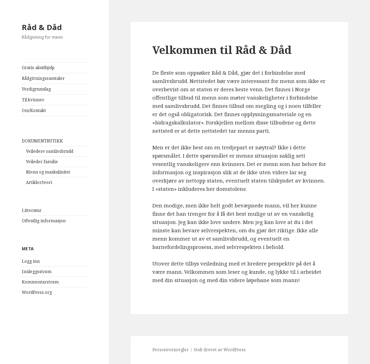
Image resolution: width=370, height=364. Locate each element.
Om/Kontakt (34, 110)
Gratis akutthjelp (38, 68)
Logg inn (31, 261)
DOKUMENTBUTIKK (42, 141)
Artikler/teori (39, 182)
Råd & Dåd (42, 27)
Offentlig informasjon (44, 221)
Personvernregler (170, 350)
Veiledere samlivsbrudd (49, 151)
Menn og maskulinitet (48, 172)
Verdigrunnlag (36, 89)
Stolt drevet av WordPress (220, 350)
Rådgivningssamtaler (43, 78)
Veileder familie (42, 162)
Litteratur (31, 210)
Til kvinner (33, 100)
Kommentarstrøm (40, 282)
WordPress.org (37, 292)
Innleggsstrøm (36, 271)
